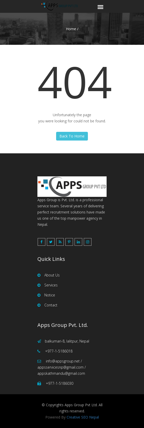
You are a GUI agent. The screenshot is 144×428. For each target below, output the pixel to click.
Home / (72, 28)
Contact (47, 305)
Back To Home (72, 136)
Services (47, 285)
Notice (46, 295)
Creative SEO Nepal (83, 417)
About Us (48, 275)
